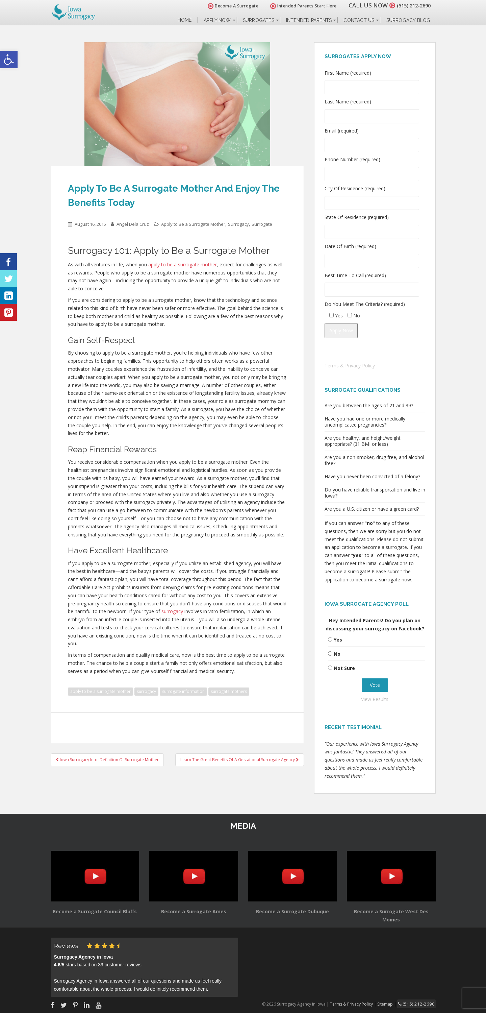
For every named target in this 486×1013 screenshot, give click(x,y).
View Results (374, 699)
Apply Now (217, 20)
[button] (9, 59)
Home (185, 20)
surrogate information (183, 691)
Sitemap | (393, 1003)
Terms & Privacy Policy (350, 365)
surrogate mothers (229, 691)
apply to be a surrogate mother (100, 691)
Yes (338, 639)
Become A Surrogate (225, 6)
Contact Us (358, 20)
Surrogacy (238, 224)
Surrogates (258, 20)
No (337, 654)
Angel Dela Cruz (133, 224)
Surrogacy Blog (408, 20)
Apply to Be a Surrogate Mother (193, 224)
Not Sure (344, 668)
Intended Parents (309, 20)
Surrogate (262, 224)
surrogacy (146, 691)
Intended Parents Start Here (296, 6)
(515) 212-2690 (410, 5)
